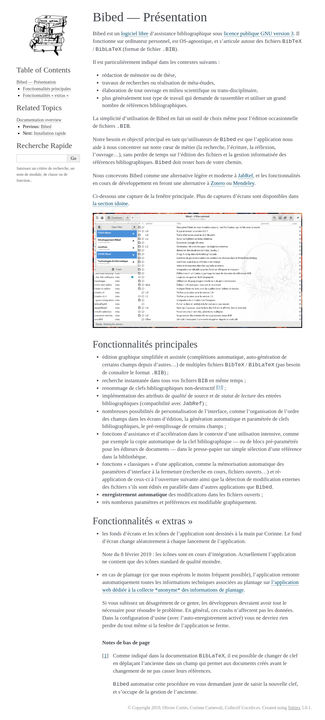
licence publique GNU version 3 (259, 34)
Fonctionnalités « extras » (46, 95)
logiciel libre (134, 34)
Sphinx (294, 707)
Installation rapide (50, 133)
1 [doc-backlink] (105, 656)
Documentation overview (39, 120)
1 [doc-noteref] (219, 387)
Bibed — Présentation (36, 82)
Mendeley (243, 183)
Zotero (217, 183)
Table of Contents (43, 70)
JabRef (245, 176)
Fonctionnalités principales (47, 88)
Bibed (46, 126)
